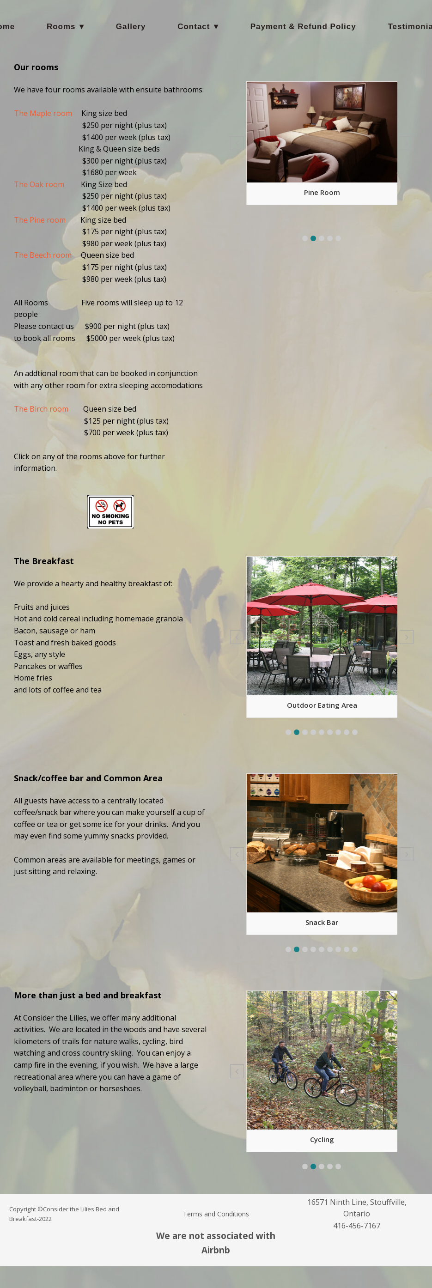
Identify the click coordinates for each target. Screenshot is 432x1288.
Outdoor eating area (322, 705)
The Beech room (43, 255)
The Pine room (40, 220)
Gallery (131, 26)
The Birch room (41, 409)
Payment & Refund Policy (303, 26)
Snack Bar (321, 922)
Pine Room (322, 192)
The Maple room (43, 113)
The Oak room (39, 184)
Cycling (322, 1139)
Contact (193, 26)
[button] (305, 238)
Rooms (61, 26)
